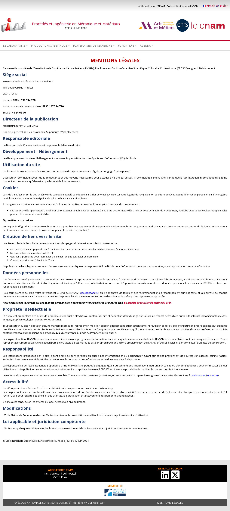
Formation (126, 45)
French (209, 5)
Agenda (145, 45)
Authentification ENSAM (151, 6)
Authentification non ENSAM (182, 6)
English (222, 5)
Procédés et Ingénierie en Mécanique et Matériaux (76, 23)
